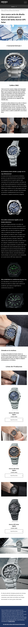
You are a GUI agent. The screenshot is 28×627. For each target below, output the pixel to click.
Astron (10, 9)
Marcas (6, 9)
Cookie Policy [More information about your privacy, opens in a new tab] (11, 621)
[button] (25, 2)
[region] (14, 616)
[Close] (26, 608)
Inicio (2, 9)
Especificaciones (14, 419)
